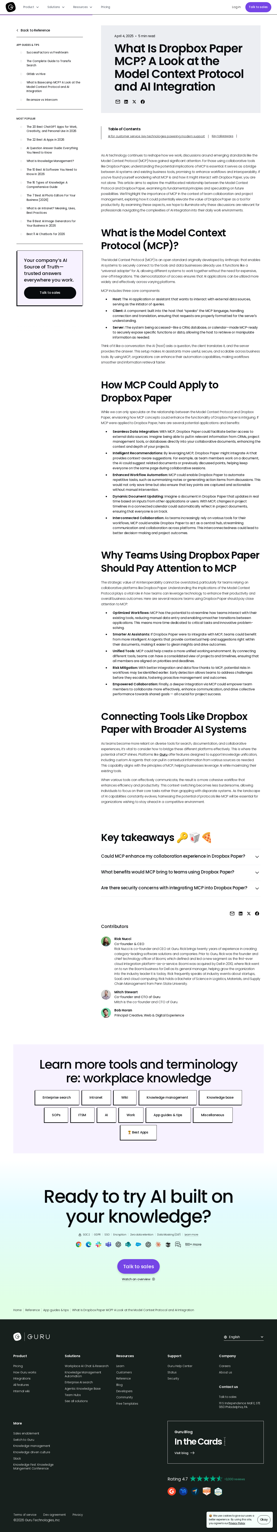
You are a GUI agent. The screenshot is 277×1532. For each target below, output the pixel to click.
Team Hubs (73, 1395)
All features (21, 1385)
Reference (32, 1310)
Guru (163, 754)
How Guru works (24, 1372)
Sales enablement (26, 1433)
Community (124, 1397)
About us (225, 1372)
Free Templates (127, 1404)
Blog (119, 1385)
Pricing (105, 7)
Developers (124, 1391)
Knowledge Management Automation (83, 1374)
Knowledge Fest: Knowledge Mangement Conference (33, 1467)
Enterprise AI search (79, 1382)
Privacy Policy (237, 1523)
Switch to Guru (23, 1440)
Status (172, 1372)
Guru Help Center (180, 1366)
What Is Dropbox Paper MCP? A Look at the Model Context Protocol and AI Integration (133, 1310)
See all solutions (76, 1401)
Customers (124, 1372)
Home (17, 1310)
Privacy (78, 1515)
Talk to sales (258, 7)
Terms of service (25, 1515)
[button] (31, 7)
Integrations (22, 1379)
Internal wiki (21, 1391)
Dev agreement (54, 1515)
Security (173, 1379)
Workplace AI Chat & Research (87, 1366)
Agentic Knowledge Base (83, 1389)
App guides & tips (56, 1310)
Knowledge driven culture (31, 1452)
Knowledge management (31, 1446)
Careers (224, 1366)
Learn (120, 1366)
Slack (17, 1459)
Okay (264, 1520)
